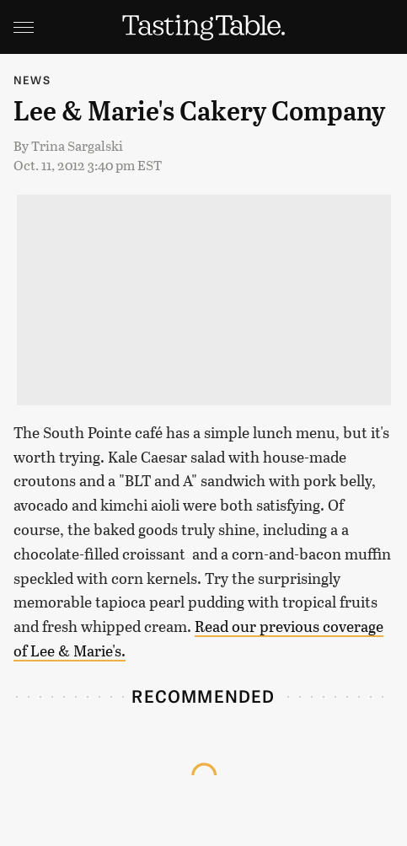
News (32, 79)
